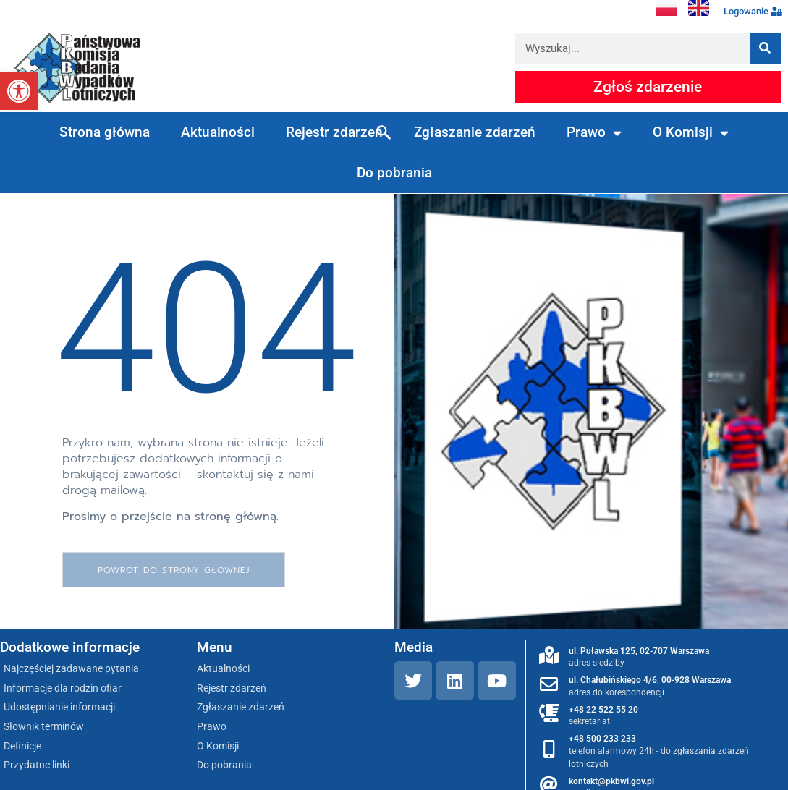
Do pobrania (394, 172)
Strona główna (104, 132)
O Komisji (691, 133)
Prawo (594, 133)
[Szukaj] (765, 48)
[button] (19, 91)
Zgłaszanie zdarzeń (474, 132)
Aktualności (218, 132)
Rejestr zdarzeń (334, 132)
